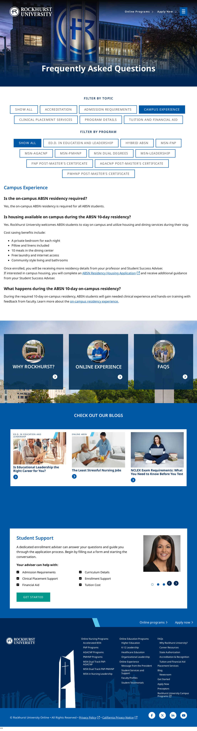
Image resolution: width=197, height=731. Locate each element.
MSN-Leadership (155, 153)
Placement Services (168, 665)
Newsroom (165, 674)
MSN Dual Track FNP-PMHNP (98, 669)
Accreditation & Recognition (174, 656)
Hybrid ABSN (137, 143)
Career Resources (169, 647)
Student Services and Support (132, 672)
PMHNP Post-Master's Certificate (98, 174)
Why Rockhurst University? (173, 642)
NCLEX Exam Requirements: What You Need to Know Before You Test (157, 472)
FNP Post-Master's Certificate (60, 163)
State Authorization (169, 652)
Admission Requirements (108, 109)
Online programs (152, 622)
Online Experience (129, 661)
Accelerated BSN (92, 642)
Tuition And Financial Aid (153, 120)
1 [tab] (153, 585)
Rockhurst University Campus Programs (173, 695)
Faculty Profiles (129, 677)
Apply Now (163, 684)
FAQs (160, 638)
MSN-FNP (168, 143)
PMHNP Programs (93, 656)
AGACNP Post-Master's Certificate (132, 163)
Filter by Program (98, 132)
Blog (160, 670)
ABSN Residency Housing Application (109, 273)
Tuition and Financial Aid (172, 661)
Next (176, 583)
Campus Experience (162, 109)
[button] (33, 597)
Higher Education (130, 642)
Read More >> (15, 477)
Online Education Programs (134, 638)
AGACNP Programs (93, 652)
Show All (24, 109)
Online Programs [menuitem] (137, 11)
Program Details (101, 120)
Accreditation (58, 109)
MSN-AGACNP (36, 153)
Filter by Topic (98, 98)
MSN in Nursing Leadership (97, 673)
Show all (27, 143)
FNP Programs (90, 647)
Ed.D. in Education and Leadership (80, 143)
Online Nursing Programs (94, 638)
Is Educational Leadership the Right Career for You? (36, 469)
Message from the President (136, 665)
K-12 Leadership (130, 647)
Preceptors (163, 688)
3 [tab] (165, 585)
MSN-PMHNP (71, 153)
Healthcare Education (132, 652)
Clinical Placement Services (46, 120)
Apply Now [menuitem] (165, 11)
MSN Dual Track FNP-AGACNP (94, 663)
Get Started (164, 679)
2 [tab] (159, 585)
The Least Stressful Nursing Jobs (96, 470)
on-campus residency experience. (94, 301)
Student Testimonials (132, 682)
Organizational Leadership (135, 656)
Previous (169, 583)
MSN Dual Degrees (111, 153)
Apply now (182, 622)
